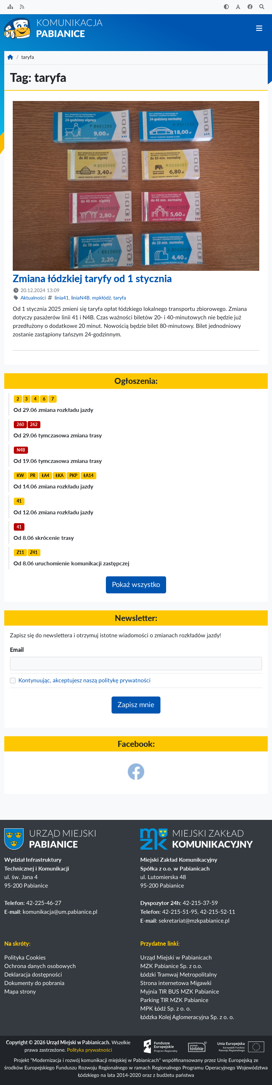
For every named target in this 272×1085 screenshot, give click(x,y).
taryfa (119, 298)
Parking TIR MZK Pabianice (174, 1000)
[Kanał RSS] (22, 7)
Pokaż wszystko (136, 584)
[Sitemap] (10, 7)
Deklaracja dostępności (33, 975)
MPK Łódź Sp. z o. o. (165, 1009)
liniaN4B (80, 298)
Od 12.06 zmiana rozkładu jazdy (53, 512)
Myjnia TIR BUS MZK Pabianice (179, 992)
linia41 (62, 298)
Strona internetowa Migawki (175, 983)
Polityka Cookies (25, 958)
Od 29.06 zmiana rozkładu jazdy (53, 409)
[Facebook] (250, 7)
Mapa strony (20, 992)
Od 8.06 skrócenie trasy (43, 537)
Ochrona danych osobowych (40, 966)
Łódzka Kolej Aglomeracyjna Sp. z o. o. (187, 1017)
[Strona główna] (53, 28)
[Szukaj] (262, 7)
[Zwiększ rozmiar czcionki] (238, 7)
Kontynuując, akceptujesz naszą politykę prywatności (84, 680)
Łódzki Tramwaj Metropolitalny (178, 975)
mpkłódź (101, 298)
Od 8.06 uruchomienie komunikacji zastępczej (71, 563)
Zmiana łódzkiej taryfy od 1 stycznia (92, 278)
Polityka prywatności (89, 1050)
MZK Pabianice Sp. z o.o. (171, 966)
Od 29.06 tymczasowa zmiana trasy (57, 435)
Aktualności (33, 298)
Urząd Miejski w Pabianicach (176, 958)
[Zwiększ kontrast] (226, 7)
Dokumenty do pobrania (34, 983)
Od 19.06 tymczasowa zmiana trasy (57, 460)
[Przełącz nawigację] (259, 28)
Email (17, 649)
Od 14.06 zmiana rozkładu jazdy (53, 486)
